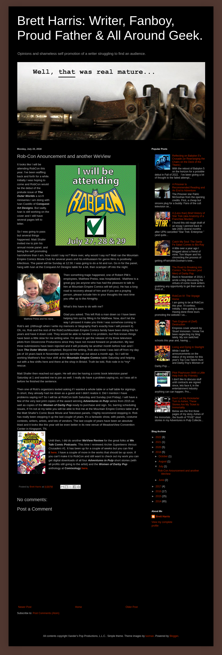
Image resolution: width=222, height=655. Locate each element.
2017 (159, 486)
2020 (159, 447)
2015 (159, 496)
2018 (159, 452)
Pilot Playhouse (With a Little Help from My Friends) (188, 374)
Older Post (132, 607)
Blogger (173, 636)
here (54, 452)
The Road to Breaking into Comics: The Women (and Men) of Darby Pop (187, 270)
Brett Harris (163, 516)
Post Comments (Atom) (46, 613)
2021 (159, 442)
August (163, 461)
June (162, 480)
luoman (149, 636)
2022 (159, 437)
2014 (159, 501)
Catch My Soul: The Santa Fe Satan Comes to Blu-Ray (188, 243)
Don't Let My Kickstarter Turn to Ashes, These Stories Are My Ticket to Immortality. (185, 403)
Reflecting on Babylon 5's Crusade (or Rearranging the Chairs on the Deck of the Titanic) (188, 160)
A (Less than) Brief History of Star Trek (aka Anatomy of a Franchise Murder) (188, 216)
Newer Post (24, 607)
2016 (159, 491)
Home (78, 607)
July (161, 466)
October (163, 456)
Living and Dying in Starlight (188, 347)
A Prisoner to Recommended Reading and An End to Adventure (188, 187)
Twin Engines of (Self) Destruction (184, 323)
